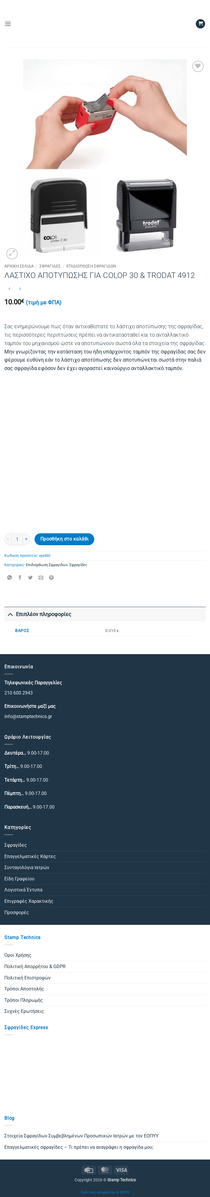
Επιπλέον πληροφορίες (37, 614)
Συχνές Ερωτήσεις (24, 1011)
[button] (7, 24)
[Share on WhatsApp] (10, 578)
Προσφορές (16, 912)
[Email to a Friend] (41, 578)
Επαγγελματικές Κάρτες (30, 856)
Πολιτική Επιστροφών (27, 978)
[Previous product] (19, 289)
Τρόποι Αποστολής (24, 989)
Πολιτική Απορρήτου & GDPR (35, 966)
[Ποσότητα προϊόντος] (17, 539)
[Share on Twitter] (30, 578)
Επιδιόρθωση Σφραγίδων (91, 266)
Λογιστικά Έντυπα (23, 890)
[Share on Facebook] (20, 578)
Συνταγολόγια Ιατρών (26, 867)
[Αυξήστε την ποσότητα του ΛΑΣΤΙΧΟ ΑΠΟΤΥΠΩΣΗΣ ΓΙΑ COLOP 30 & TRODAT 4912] (26, 539)
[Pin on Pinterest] (51, 578)
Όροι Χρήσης (17, 955)
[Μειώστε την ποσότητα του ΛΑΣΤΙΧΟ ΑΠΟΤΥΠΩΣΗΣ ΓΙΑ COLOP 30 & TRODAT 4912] (7, 539)
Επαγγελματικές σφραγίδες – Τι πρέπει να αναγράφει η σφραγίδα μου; (78, 1147)
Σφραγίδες (50, 266)
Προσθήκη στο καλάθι (64, 539)
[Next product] (9, 289)
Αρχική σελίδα (19, 266)
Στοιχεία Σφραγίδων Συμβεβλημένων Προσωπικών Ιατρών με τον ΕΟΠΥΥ (81, 1136)
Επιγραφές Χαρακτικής (28, 901)
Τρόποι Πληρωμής (23, 1000)
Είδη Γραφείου (19, 879)
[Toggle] (10, 614)
